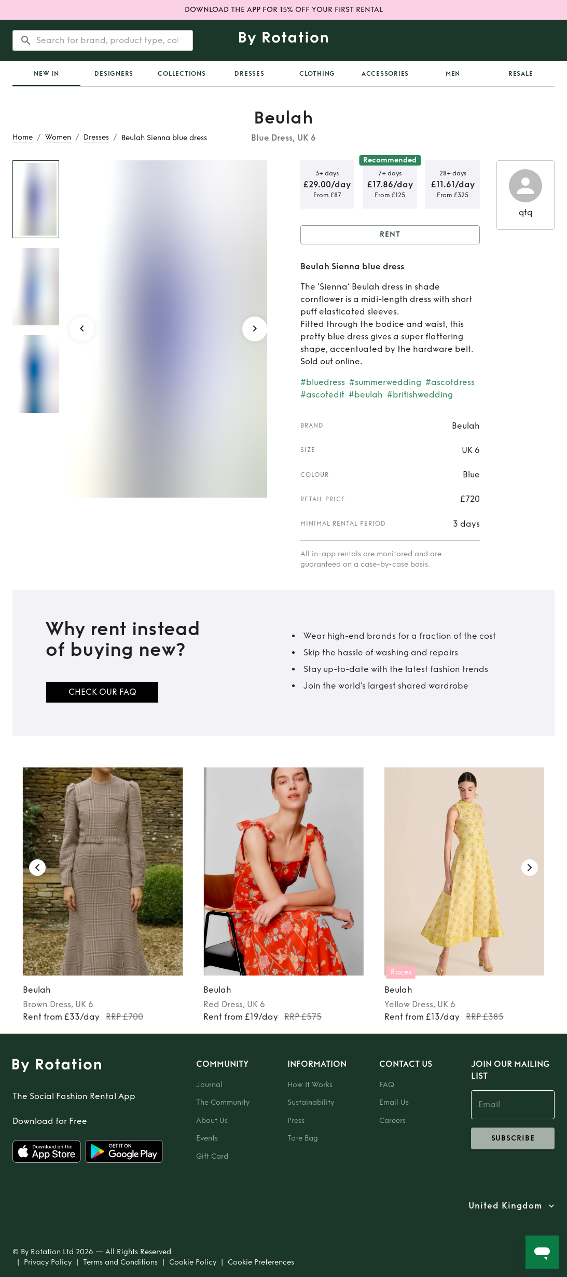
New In (46, 73)
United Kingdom (505, 1206)
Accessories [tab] (385, 73)
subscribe (513, 1138)
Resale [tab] (520, 73)
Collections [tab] (181, 73)
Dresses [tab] (249, 73)
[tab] (46, 73)
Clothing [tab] (317, 73)
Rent (390, 235)
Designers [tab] (113, 73)
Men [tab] (453, 73)
